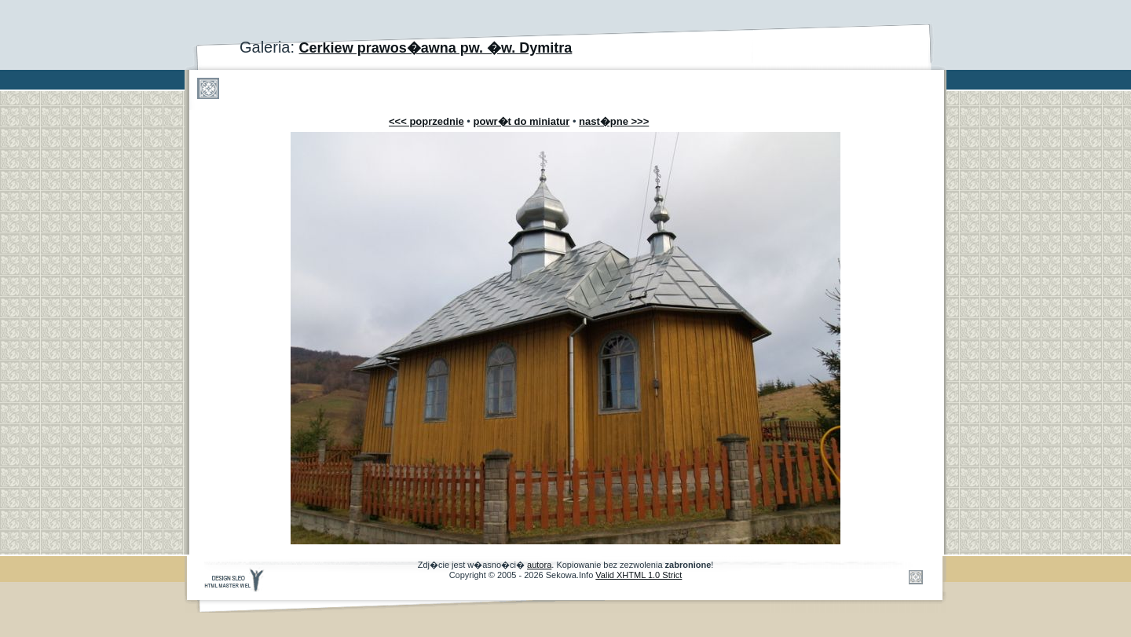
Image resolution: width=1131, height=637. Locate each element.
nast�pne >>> (614, 121)
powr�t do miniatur (522, 121)
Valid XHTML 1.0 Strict (638, 575)
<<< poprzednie (426, 121)
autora (539, 564)
